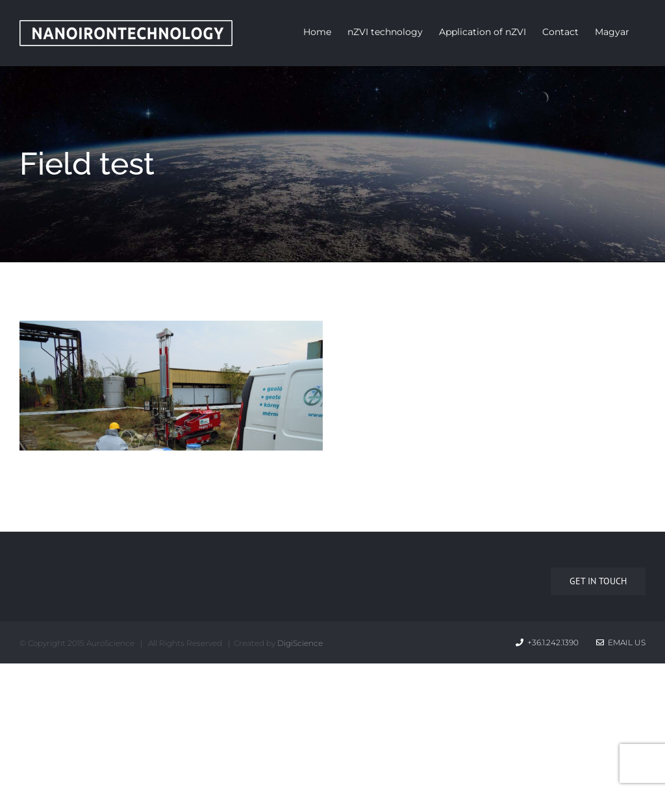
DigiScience (300, 643)
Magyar (612, 32)
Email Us (621, 642)
